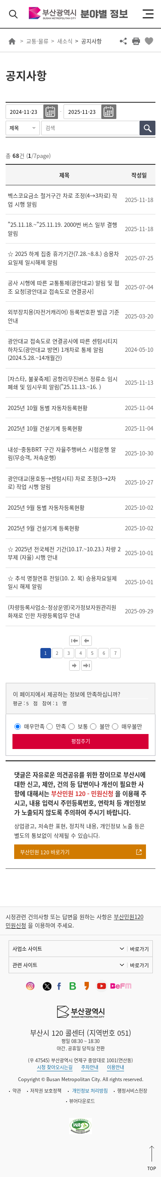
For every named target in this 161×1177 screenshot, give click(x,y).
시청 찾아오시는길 (55, 1067)
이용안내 (115, 1067)
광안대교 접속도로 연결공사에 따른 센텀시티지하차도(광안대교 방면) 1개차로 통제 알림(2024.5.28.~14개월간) (63, 349)
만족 (61, 726)
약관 (16, 1090)
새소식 (65, 41)
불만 (105, 726)
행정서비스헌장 (132, 1090)
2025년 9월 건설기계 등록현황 (43, 528)
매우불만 (132, 726)
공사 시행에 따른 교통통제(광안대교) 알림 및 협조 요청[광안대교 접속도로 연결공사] (63, 287)
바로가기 (139, 949)
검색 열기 (13, 14)
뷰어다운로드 (82, 1101)
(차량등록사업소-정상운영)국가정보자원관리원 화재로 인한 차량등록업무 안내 (62, 611)
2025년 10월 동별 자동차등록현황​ (48, 408)
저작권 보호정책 (45, 1090)
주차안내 (89, 1067)
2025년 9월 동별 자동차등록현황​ (46, 507)
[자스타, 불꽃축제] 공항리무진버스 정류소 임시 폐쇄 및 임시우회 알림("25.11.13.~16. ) (63, 382)
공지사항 (91, 41)
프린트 (136, 41)
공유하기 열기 (123, 41)
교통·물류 (37, 41)
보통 (83, 726)
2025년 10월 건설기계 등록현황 (45, 428)
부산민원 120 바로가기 (45, 852)
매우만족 (34, 726)
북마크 (149, 41)
